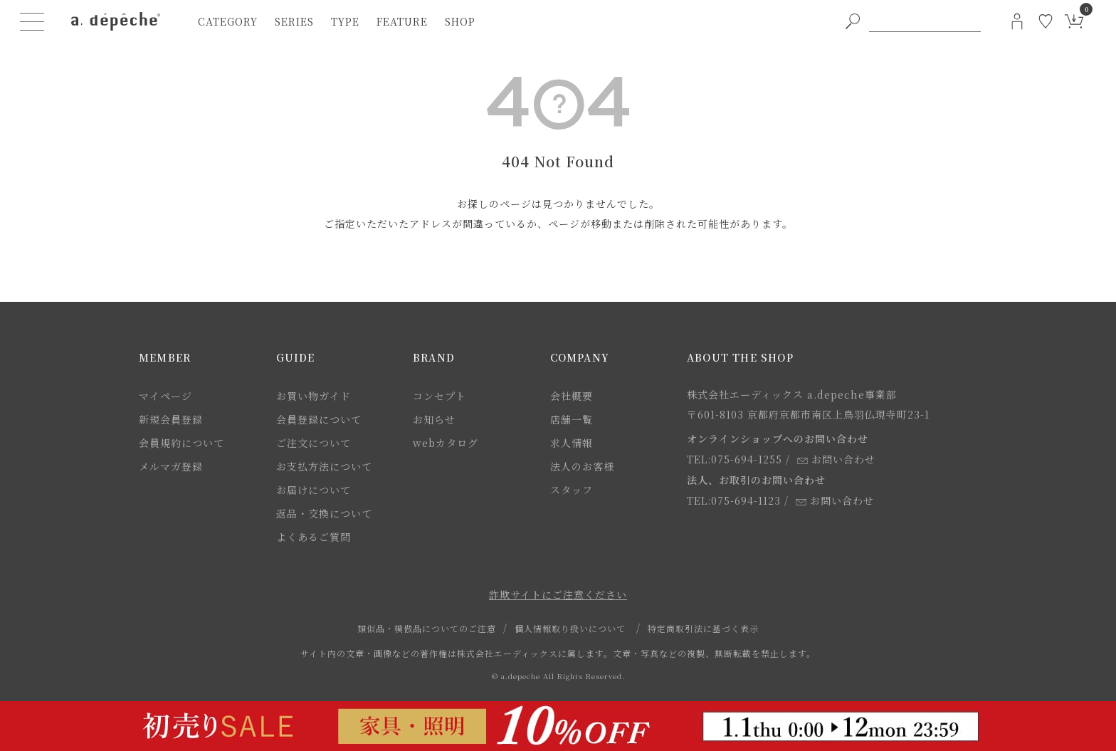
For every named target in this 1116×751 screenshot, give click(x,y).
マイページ (165, 396)
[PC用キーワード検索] (925, 21)
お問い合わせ (836, 459)
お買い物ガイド (313, 396)
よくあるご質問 (313, 537)
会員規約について (181, 443)
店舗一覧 (571, 419)
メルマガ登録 (171, 466)
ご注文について (313, 443)
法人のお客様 (582, 466)
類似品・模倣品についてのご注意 (426, 628)
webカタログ (445, 443)
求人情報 (571, 443)
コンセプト (439, 396)
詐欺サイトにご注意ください (558, 594)
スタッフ (571, 490)
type (345, 21)
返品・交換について (324, 513)
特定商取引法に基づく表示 (703, 628)
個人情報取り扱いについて (570, 628)
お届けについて (313, 490)
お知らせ (434, 419)
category (228, 21)
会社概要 (571, 396)
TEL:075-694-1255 (734, 459)
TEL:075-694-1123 (734, 500)
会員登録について (319, 419)
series (294, 21)
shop (460, 21)
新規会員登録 (171, 419)
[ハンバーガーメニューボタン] (32, 21)
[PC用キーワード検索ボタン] (852, 21)
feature (402, 21)
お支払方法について (324, 466)
